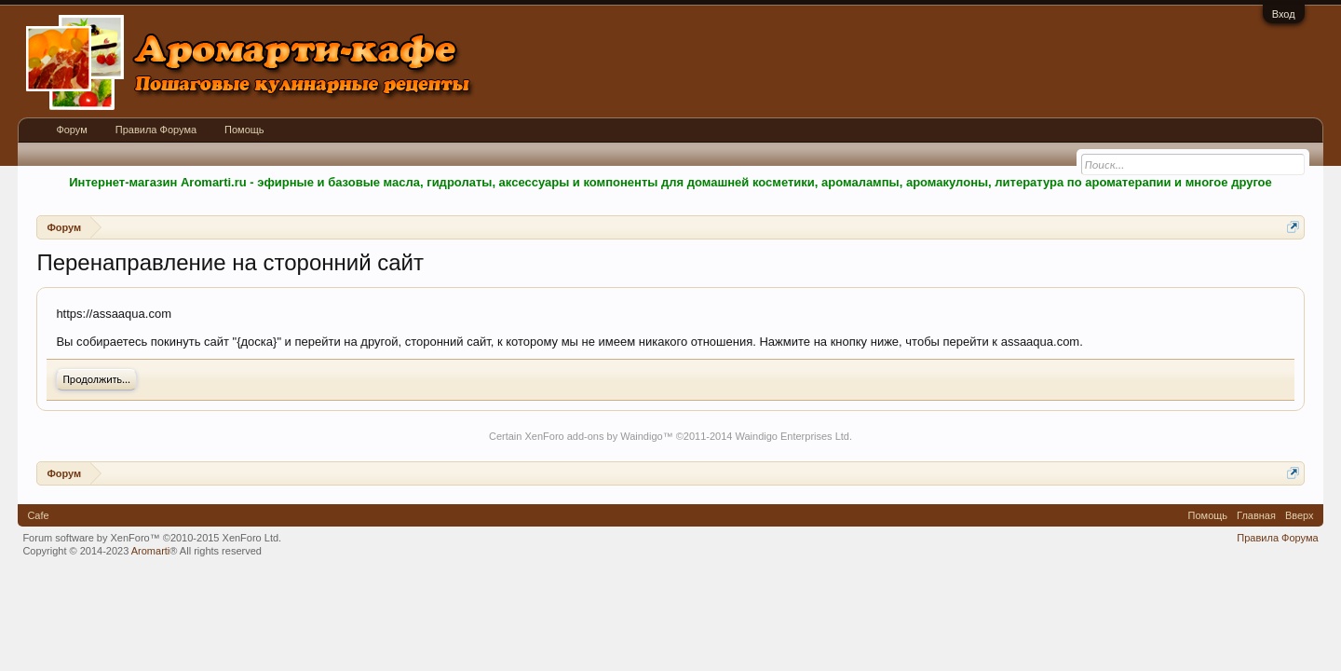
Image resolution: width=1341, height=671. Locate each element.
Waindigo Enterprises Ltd (792, 436)
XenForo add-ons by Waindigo (593, 436)
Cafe (37, 515)
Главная (1256, 515)
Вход (1283, 14)
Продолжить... (96, 379)
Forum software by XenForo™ (151, 537)
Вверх (1299, 515)
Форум (71, 129)
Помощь (244, 129)
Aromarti (150, 550)
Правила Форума (155, 129)
